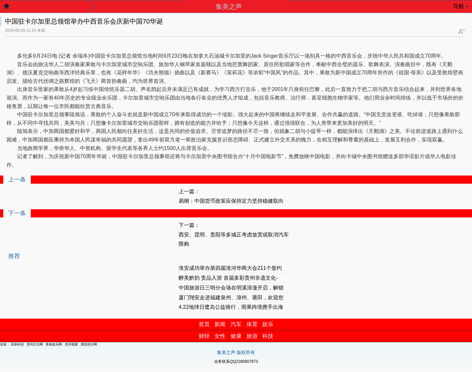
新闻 (220, 324)
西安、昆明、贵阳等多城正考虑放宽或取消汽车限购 (234, 239)
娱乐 (267, 324)
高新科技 (17, 344)
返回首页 (9, 8)
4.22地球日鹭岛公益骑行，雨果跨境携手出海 (231, 307)
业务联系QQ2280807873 (236, 361)
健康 (236, 336)
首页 (204, 324)
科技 (267, 336)
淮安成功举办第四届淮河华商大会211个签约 (230, 268)
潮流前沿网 (89, 344)
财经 (204, 336)
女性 (220, 336)
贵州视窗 (71, 344)
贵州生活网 (35, 344)
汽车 (236, 324)
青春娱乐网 (54, 344)
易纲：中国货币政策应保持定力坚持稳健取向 (231, 201)
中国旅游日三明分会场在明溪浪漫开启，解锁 (231, 287)
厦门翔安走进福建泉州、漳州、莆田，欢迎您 (231, 297)
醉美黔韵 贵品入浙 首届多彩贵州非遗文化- (228, 278)
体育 (252, 324)
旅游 (252, 336)
